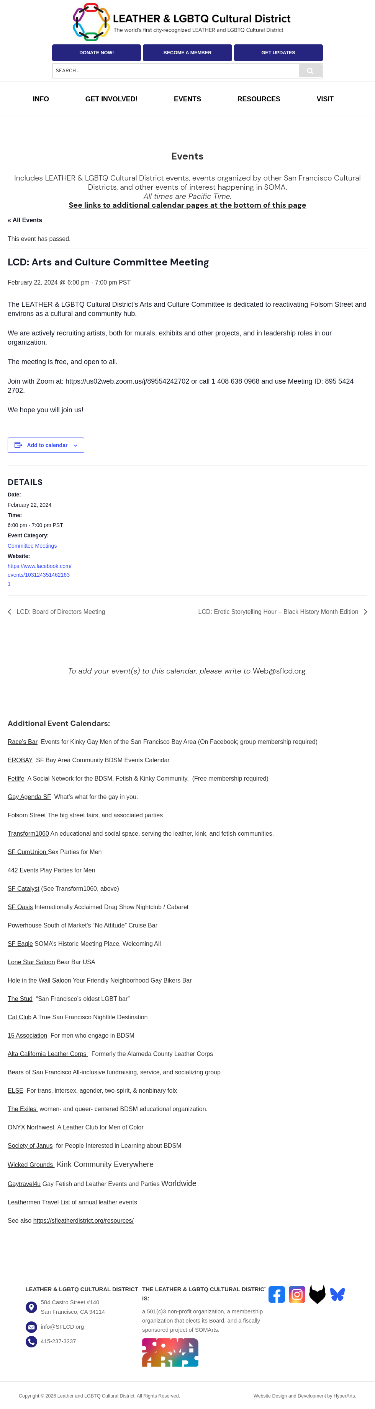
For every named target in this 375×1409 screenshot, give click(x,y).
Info (41, 99)
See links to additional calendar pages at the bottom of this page (187, 205)
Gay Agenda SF (29, 797)
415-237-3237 (58, 1341)
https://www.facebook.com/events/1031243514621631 (40, 575)
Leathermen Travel (33, 1202)
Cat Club (19, 1017)
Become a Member (187, 52)
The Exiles (22, 1109)
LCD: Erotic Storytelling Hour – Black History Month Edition (279, 612)
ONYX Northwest (31, 1127)
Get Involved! (111, 99)
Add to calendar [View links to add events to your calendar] (47, 445)
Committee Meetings (32, 546)
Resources (258, 99)
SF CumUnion (27, 852)
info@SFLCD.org (62, 1327)
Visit (325, 99)
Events (187, 99)
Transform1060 (28, 833)
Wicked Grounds (30, 1165)
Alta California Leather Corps (47, 1054)
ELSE (15, 1090)
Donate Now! (96, 52)
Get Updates (278, 52)
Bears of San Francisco (39, 1072)
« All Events (25, 220)
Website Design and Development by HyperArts (304, 1396)
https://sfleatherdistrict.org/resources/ (83, 1220)
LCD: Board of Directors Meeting (60, 612)
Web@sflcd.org (279, 671)
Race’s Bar (23, 742)
